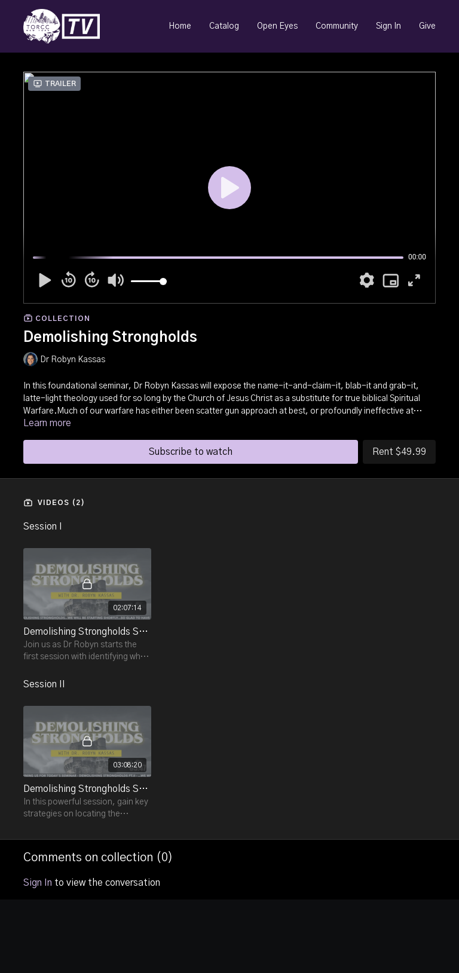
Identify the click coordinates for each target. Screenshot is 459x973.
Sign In (388, 26)
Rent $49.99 (399, 452)
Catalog (224, 26)
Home (180, 26)
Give (427, 26)
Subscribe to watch (190, 452)
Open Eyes (277, 26)
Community (337, 26)
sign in (37, 883)
